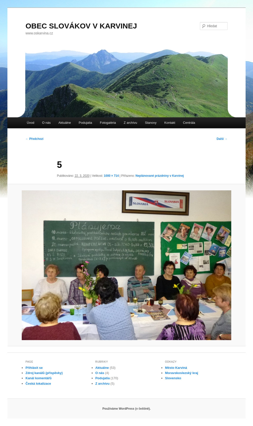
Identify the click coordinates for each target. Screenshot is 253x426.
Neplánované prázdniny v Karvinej (160, 175)
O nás (46, 123)
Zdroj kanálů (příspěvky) (44, 373)
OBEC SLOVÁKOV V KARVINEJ (81, 26)
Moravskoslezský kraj (181, 373)
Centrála (189, 123)
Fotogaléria (108, 123)
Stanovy (151, 123)
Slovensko (173, 378)
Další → (222, 139)
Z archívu (130, 123)
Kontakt (169, 123)
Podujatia (85, 123)
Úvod (30, 123)
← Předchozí (34, 139)
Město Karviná (176, 368)
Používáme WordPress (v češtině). (126, 408)
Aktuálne (64, 123)
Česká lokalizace (38, 383)
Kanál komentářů (38, 378)
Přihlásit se (33, 368)
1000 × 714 (111, 175)
